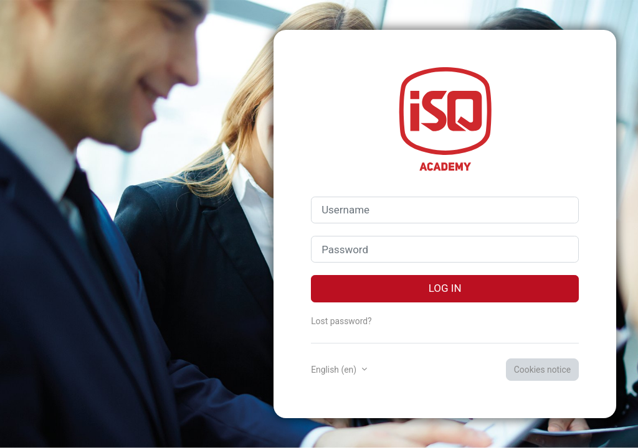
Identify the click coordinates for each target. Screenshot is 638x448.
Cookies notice (542, 370)
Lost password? (341, 321)
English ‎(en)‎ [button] (334, 370)
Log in (445, 288)
